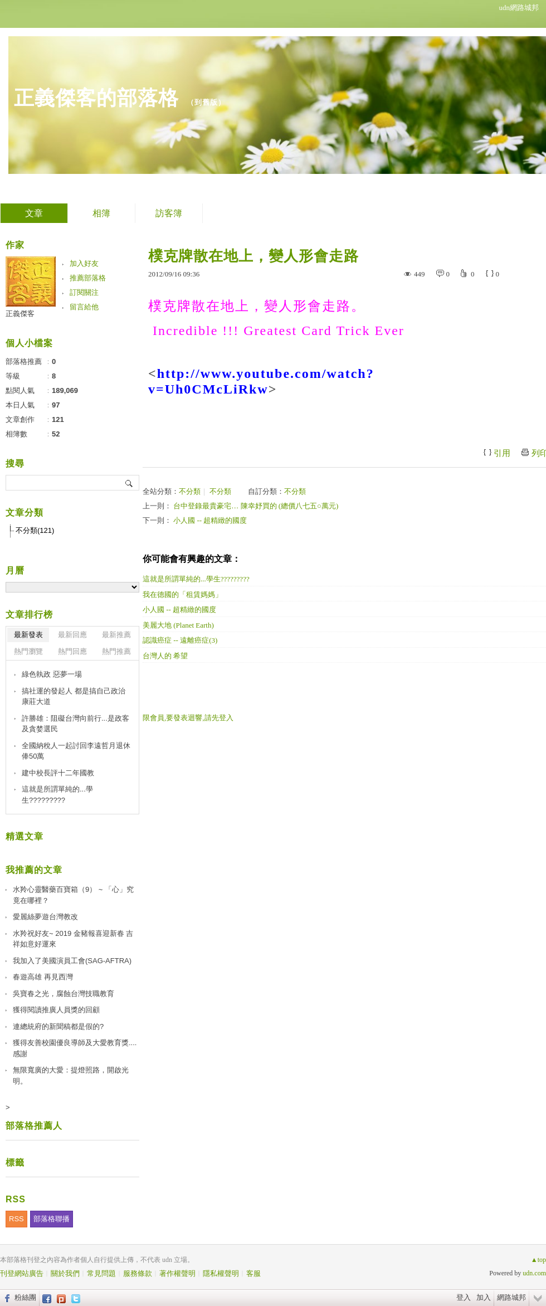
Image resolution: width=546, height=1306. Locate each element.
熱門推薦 (116, 651)
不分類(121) (35, 530)
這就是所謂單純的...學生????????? (57, 794)
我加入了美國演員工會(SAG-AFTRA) (72, 961)
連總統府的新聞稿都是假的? (58, 1026)
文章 (34, 213)
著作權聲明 (177, 1273)
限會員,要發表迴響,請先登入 (188, 717)
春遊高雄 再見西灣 (43, 977)
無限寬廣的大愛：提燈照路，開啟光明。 (71, 1075)
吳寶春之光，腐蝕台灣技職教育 (63, 993)
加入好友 (84, 263)
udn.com (534, 1273)
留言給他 (84, 307)
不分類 (190, 491)
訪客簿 (168, 213)
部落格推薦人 (34, 1125)
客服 (253, 1273)
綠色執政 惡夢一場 (52, 674)
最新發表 (28, 634)
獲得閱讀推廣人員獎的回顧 (56, 1010)
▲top (538, 1260)
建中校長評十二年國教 (58, 773)
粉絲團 (25, 1297)
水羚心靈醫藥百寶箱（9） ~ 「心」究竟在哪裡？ (73, 895)
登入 (463, 1297)
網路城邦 (511, 1297)
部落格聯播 (51, 1219)
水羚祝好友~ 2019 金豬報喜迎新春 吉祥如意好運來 (73, 939)
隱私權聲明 (221, 1273)
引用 (502, 453)
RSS (16, 1219)
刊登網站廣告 (21, 1273)
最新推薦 (116, 634)
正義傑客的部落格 (96, 97)
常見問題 (101, 1273)
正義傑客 (20, 313)
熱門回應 (72, 651)
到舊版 (206, 102)
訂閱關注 (84, 292)
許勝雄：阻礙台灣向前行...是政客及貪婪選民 (75, 724)
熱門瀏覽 (28, 651)
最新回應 (72, 634)
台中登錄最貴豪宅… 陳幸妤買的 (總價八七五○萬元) (255, 506)
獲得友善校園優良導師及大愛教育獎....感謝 (74, 1048)
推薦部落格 (88, 278)
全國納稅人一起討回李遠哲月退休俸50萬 (76, 751)
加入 (483, 1297)
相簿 (101, 213)
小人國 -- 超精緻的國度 (210, 520)
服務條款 (137, 1273)
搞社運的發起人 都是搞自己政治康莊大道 (73, 696)
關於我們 (65, 1273)
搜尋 (129, 483)
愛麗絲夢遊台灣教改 (45, 916)
